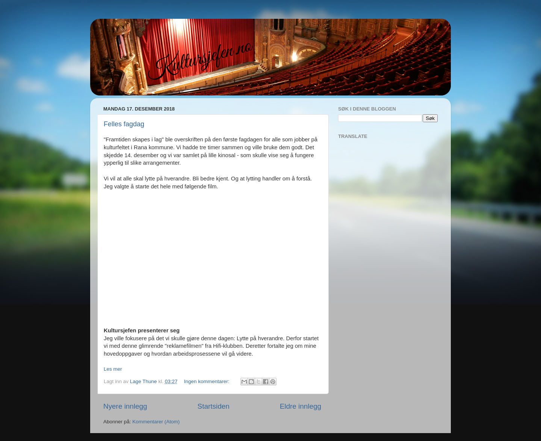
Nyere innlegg (125, 406)
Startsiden (214, 406)
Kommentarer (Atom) (156, 421)
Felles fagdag (124, 124)
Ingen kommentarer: (207, 381)
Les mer (113, 369)
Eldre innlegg (300, 406)
